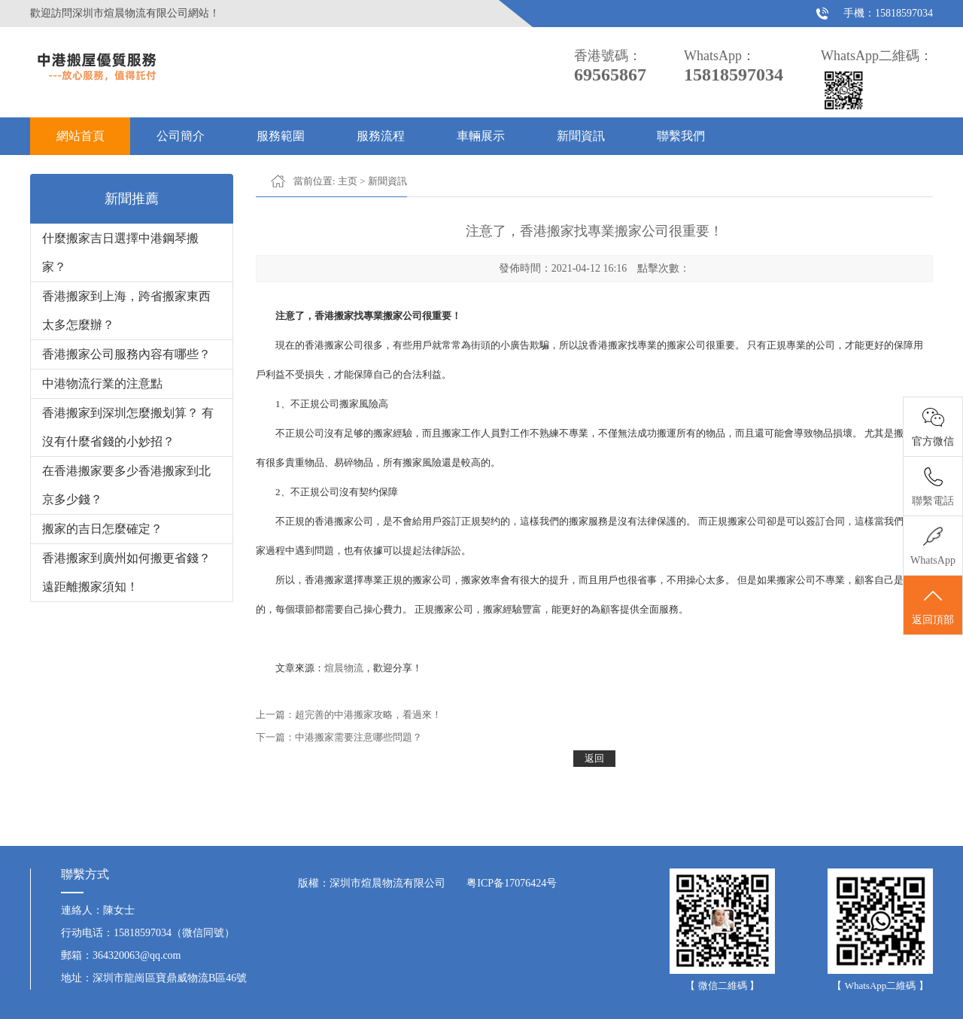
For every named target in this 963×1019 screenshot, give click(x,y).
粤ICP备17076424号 (511, 883)
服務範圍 (281, 135)
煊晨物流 (343, 668)
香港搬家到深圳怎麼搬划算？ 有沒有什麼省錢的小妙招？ (128, 427)
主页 (347, 181)
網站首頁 (80, 135)
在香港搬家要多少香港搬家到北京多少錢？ (126, 485)
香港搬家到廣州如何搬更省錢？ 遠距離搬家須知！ (126, 572)
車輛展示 (481, 135)
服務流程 (381, 135)
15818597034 (904, 13)
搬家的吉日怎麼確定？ (102, 528)
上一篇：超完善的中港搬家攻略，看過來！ (349, 714)
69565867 (610, 74)
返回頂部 (933, 605)
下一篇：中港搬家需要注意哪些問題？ (339, 737)
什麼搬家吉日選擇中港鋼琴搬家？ (120, 252)
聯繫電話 (933, 500)
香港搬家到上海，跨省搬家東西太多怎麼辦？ (126, 310)
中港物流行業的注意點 (102, 383)
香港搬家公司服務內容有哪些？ (126, 354)
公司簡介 (180, 135)
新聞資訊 (581, 135)
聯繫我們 (681, 135)
